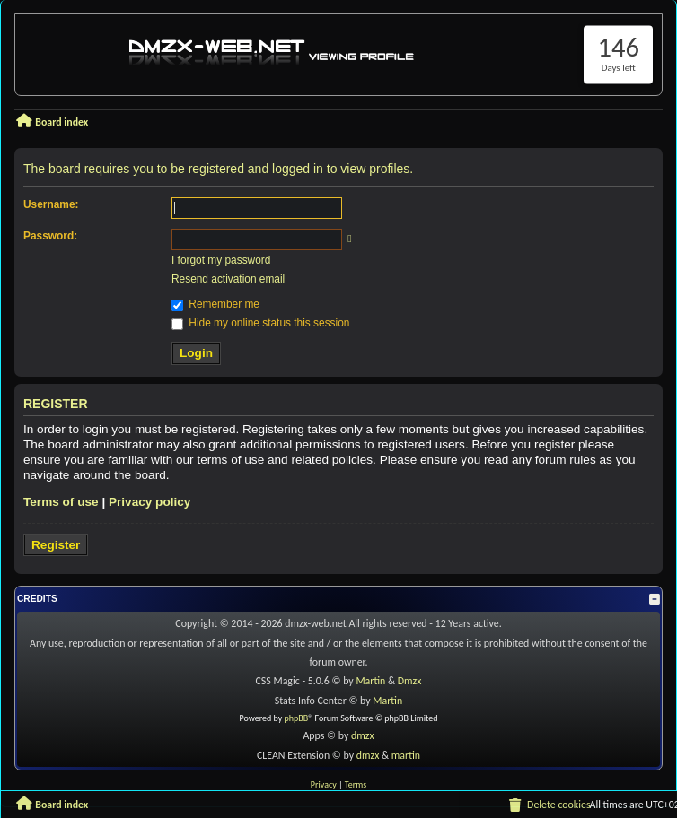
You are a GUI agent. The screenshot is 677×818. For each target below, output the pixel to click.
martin (405, 755)
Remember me (215, 304)
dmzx (362, 735)
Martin (372, 680)
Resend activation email (228, 279)
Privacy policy (149, 502)
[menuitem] (548, 804)
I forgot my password (220, 260)
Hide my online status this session (260, 323)
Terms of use (61, 502)
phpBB (297, 718)
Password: (50, 236)
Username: (50, 204)
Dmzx (410, 680)
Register (55, 545)
